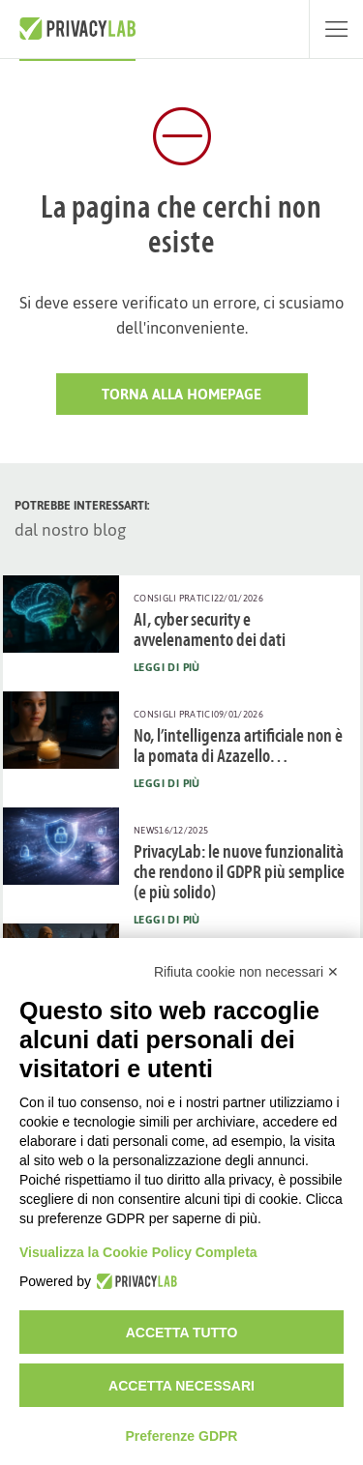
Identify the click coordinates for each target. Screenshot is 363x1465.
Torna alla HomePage (181, 394)
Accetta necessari (181, 1385)
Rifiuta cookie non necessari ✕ (246, 972)
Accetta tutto (182, 1332)
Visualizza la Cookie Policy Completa (138, 1252)
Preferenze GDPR (182, 1436)
